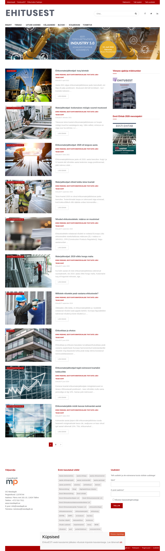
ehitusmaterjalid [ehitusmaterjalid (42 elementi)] (82, 511)
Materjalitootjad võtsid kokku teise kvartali (74, 182)
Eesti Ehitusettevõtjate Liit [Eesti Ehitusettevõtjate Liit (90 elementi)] (69, 498)
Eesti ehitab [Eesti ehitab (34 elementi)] (81, 493)
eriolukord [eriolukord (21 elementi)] (79, 516)
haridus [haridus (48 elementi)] (90, 516)
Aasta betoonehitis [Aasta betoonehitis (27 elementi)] (66, 476)
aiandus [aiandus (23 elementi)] (77, 485)
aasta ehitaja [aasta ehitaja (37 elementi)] (81, 476)
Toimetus (87, 25)
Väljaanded (49, 25)
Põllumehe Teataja (34, 2)
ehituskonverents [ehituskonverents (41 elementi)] (65, 511)
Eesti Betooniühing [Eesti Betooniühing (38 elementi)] (66, 493)
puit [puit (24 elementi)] (70, 529)
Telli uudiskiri (150, 2)
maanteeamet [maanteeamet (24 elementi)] (79, 524)
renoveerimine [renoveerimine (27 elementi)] (95, 529)
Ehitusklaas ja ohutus (65, 330)
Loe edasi (62, 96)
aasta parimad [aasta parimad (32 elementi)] (99, 480)
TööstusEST (21, 2)
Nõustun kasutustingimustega (127, 500)
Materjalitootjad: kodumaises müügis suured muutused (81, 108)
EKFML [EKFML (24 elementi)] (62, 516)
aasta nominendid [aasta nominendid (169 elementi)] (83, 480)
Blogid (61, 25)
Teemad (18, 25)
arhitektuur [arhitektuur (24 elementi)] (88, 485)
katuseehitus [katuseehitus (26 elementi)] (78, 520)
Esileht (8, 25)
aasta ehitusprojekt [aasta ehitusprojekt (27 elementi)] (66, 480)
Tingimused (146, 548)
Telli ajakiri (138, 2)
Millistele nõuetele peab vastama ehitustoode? (76, 293)
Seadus (10, 331)
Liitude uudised (33, 25)
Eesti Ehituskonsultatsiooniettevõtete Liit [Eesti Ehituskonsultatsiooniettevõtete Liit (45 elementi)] (74, 502)
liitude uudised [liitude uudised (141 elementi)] (64, 524)
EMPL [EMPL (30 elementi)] (70, 516)
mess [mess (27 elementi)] (89, 524)
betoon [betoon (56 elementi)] (97, 485)
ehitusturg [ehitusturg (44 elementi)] (94, 511)
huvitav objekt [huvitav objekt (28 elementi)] (64, 520)
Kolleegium (74, 25)
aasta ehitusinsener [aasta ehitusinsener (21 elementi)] (97, 476)
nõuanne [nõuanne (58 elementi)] (62, 529)
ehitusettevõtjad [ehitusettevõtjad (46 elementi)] (95, 507)
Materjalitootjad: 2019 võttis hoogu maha (74, 256)
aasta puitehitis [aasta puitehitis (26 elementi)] (65, 485)
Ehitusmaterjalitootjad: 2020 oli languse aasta (76, 145)
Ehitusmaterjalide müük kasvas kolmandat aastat (78, 406)
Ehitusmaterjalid (15, 108)
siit (120, 542)
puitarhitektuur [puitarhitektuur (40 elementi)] (80, 529)
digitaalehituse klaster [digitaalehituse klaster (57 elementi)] (88, 489)
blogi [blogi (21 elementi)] (74, 489)
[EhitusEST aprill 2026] (124, 93)
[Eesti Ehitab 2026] (124, 139)
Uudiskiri (156, 548)
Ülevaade (11, 71)
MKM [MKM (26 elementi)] (96, 524)
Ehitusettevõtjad (15, 182)
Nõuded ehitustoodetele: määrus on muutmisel (77, 219)
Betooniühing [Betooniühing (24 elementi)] (64, 489)
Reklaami (126, 2)
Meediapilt (11, 2)
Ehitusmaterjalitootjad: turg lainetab (72, 71)
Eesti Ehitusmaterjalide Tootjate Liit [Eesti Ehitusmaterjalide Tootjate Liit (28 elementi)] (72, 507)
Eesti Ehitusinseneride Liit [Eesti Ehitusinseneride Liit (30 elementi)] (92, 498)
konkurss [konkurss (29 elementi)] (89, 520)
